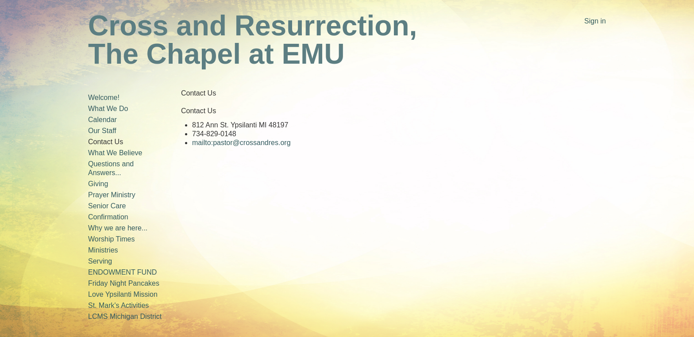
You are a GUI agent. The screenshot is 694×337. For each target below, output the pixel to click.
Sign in (595, 21)
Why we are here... (117, 228)
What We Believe (115, 153)
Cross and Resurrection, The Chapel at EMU (252, 39)
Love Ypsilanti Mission (123, 294)
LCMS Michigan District (125, 316)
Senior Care (107, 206)
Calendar (102, 119)
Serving (100, 261)
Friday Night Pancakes (123, 283)
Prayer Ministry (111, 195)
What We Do (108, 108)
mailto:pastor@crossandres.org (241, 142)
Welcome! (104, 97)
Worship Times (111, 239)
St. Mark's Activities (118, 305)
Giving (98, 184)
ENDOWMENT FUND (122, 272)
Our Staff (102, 130)
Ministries (103, 250)
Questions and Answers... (111, 168)
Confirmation (108, 217)
